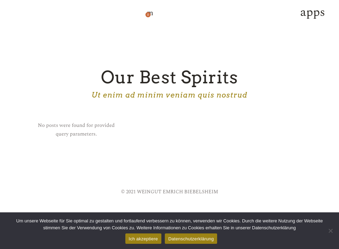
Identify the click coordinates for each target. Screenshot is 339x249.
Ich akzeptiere (143, 238)
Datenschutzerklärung (191, 238)
